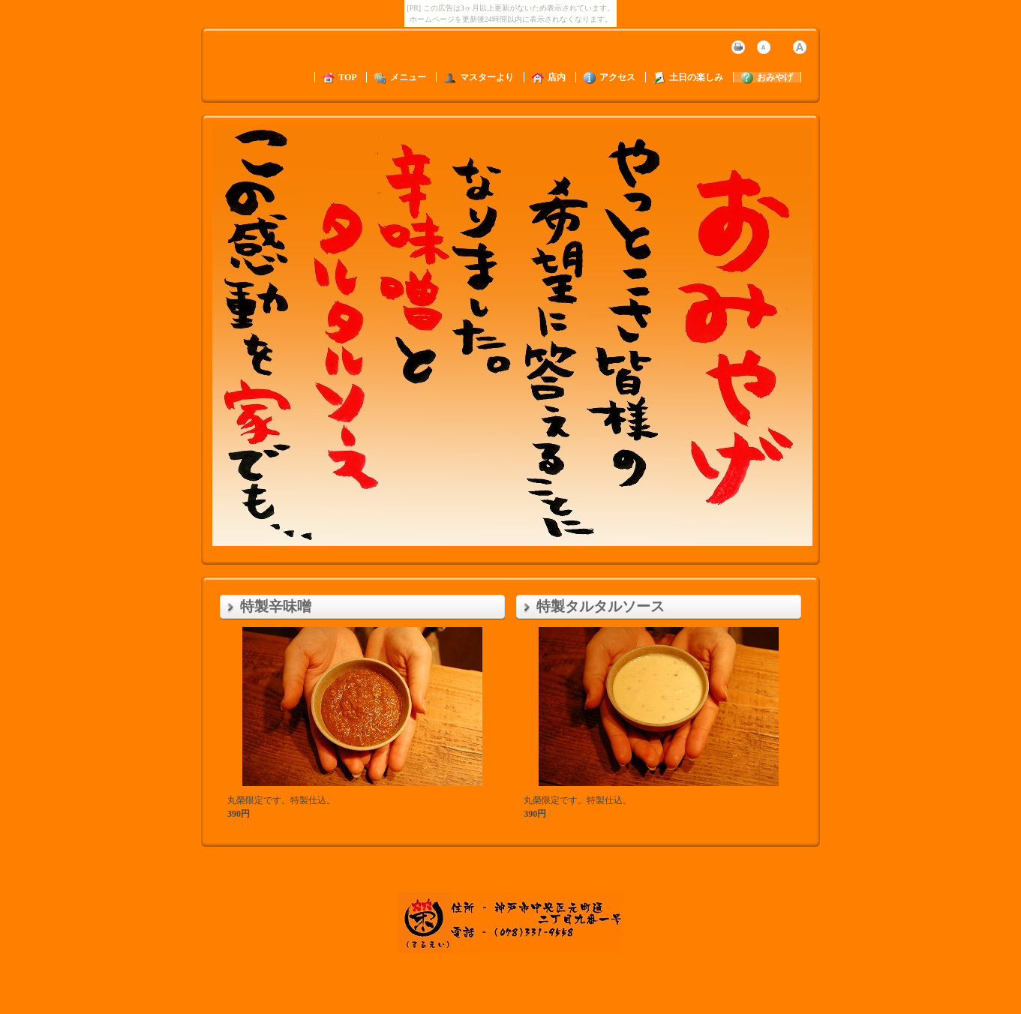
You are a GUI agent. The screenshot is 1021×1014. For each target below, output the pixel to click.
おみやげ (767, 77)
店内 (549, 77)
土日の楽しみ (688, 77)
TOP (339, 77)
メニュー (400, 77)
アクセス (609, 77)
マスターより (479, 77)
